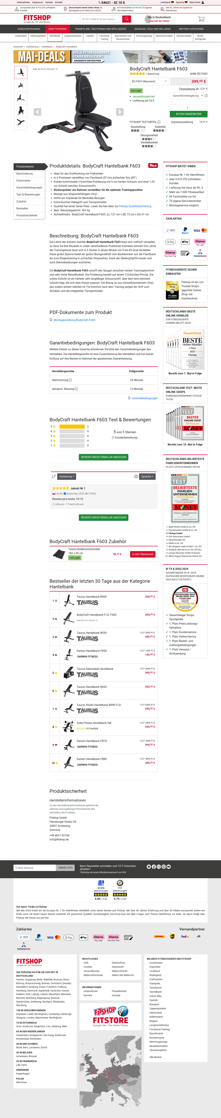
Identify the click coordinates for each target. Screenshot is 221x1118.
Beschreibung (24, 176)
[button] (37, 114)
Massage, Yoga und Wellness (153, 31)
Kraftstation (155, 979)
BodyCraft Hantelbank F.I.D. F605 (96, 617)
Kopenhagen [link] (23, 1073)
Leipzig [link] (35, 994)
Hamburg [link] (21, 990)
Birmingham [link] (41, 1014)
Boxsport (154, 1004)
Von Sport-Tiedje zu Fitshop (31, 907)
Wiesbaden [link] (59, 1001)
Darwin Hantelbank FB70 (92, 743)
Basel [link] (19, 1047)
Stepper (153, 1021)
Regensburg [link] (43, 998)
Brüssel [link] (33, 1056)
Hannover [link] (32, 990)
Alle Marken (155, 1057)
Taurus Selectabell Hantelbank (95, 671)
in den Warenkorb (188, 116)
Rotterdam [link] (35, 1039)
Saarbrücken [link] (23, 1001)
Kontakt (58, 2)
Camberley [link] (54, 1014)
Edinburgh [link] (66, 1014)
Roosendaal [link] (22, 1039)
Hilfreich (58, 506)
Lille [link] (18, 1065)
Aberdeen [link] (21, 1014)
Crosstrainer (156, 962)
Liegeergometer (157, 1008)
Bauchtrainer (156, 1033)
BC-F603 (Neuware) (143, 83)
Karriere (49, 2)
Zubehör (21, 203)
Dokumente (23, 183)
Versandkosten (92, 971)
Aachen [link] (20, 979)
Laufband (154, 971)
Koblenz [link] (20, 994)
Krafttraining (58, 31)
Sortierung (65, 479)
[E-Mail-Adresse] (34, 868)
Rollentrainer (156, 1017)
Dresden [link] (66, 983)
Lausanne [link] (34, 1047)
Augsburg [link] (30, 979)
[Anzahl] (189, 110)
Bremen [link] (46, 983)
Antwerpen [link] (22, 1056)
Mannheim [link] (54, 994)
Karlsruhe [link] (55, 990)
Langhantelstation (159, 1025)
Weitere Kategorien (191, 31)
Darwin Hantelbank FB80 (92, 761)
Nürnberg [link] (31, 998)
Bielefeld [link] (48, 979)
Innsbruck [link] (27, 1026)
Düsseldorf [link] (22, 987)
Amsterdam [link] (22, 1035)
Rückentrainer (156, 1037)
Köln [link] (28, 994)
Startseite (18, 49)
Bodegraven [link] (36, 1035)
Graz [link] (18, 1026)
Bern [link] (25, 1047)
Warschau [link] (21, 1082)
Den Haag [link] (48, 1035)
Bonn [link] (66, 979)
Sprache (182, 2)
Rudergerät (155, 975)
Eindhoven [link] (60, 1035)
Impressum (37, 2)
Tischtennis (155, 987)
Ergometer (155, 967)
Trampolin (154, 983)
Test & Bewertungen (28, 196)
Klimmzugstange (158, 1041)
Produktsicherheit (26, 217)
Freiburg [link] (62, 987)
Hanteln (153, 1000)
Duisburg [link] (33, 987)
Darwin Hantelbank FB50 (92, 653)
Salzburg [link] (56, 1026)
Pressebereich (119, 991)
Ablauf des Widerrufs (123, 975)
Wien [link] (64, 1026)
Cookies (88, 967)
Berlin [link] (40, 979)
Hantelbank (47, 49)
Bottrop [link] (20, 983)
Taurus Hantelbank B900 (92, 599)
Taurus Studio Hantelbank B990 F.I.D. (99, 707)
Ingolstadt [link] (43, 990)
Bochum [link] (57, 979)
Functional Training (159, 1029)
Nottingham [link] (55, 1017)
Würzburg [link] (21, 1005)
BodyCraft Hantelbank (66, 49)
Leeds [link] (30, 1014)
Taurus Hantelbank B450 (92, 689)
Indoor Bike (155, 996)
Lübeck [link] (44, 994)
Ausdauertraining (29, 31)
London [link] (30, 1017)
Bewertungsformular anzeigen (103, 459)
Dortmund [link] (56, 983)
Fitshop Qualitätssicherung (135, 208)
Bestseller (22, 210)
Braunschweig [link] (33, 983)
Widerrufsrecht (120, 971)
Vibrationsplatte (158, 1050)
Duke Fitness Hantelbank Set (94, 725)
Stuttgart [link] (47, 1001)
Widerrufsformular (93, 975)
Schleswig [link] (36, 1001)
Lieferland (167, 2)
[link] (170, 233)
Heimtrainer (155, 1012)
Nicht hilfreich (75, 506)
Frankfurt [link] (51, 987)
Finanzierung (187, 91)
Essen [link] (42, 987)
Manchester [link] (42, 1017)
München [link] (66, 994)
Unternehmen (23, 2)
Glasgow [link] (20, 1017)
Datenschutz (118, 962)
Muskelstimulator (158, 1046)
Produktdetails (25, 169)
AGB (86, 962)
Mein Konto (197, 2)
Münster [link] (20, 998)
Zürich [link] (44, 1047)
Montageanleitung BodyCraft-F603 (72, 322)
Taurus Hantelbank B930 (92, 635)
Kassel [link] (65, 990)
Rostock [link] (55, 998)
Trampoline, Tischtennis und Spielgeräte (100, 31)
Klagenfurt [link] (39, 1026)
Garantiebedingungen (29, 190)
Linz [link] (48, 1026)
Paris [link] (24, 1065)
